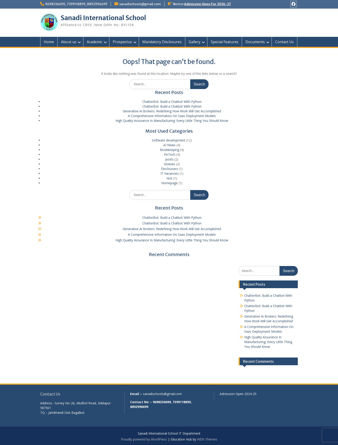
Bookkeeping (169, 150)
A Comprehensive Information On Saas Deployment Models (172, 116)
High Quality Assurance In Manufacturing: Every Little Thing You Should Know (171, 120)
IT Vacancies (169, 173)
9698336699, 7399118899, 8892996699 (76, 4)
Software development (168, 140)
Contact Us (284, 41)
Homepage (169, 183)
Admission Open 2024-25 (238, 394)
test (169, 178)
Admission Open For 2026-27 (207, 4)
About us (68, 41)
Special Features (224, 41)
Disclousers (169, 169)
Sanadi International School (103, 18)
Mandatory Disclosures (162, 41)
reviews (169, 164)
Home (49, 41)
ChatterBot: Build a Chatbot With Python (172, 101)
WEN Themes (207, 439)
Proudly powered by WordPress (144, 439)
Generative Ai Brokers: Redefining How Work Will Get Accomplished (172, 111)
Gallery (194, 41)
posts (169, 159)
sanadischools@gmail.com (140, 4)
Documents (255, 41)
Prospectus (122, 41)
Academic (94, 41)
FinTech (169, 154)
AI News (169, 145)
